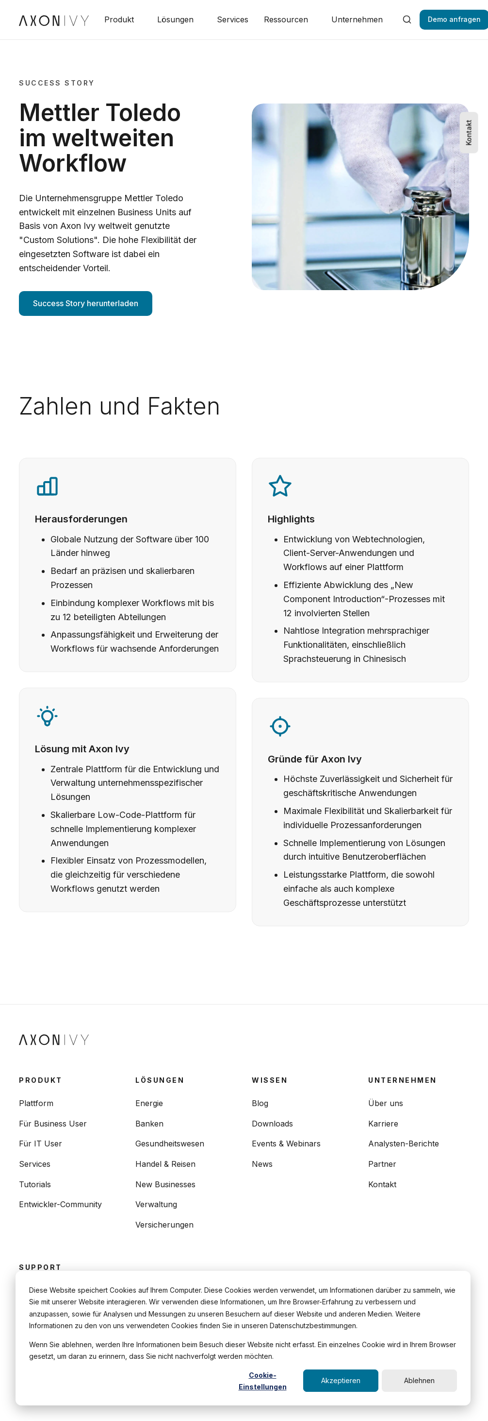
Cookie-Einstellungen (263, 1381)
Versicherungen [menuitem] (164, 1225)
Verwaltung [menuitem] (156, 1204)
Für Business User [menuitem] (53, 1123)
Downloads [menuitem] (272, 1123)
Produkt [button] (119, 19)
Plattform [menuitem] (36, 1103)
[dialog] (243, 1338)
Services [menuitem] (34, 1164)
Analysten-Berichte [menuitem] (403, 1143)
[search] (407, 19)
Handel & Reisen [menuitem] (165, 1164)
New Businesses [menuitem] (165, 1184)
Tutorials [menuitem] (35, 1184)
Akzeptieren (340, 1380)
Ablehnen (419, 1380)
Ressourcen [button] (286, 19)
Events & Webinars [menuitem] (286, 1143)
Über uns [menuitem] (385, 1103)
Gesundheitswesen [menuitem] (169, 1143)
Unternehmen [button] (357, 19)
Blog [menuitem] (260, 1103)
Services (232, 19)
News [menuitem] (262, 1164)
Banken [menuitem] (149, 1123)
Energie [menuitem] (149, 1103)
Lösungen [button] (175, 19)
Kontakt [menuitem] (382, 1184)
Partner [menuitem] (382, 1164)
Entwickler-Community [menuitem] (60, 1204)
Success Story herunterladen (85, 303)
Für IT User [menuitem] (40, 1143)
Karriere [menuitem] (383, 1123)
